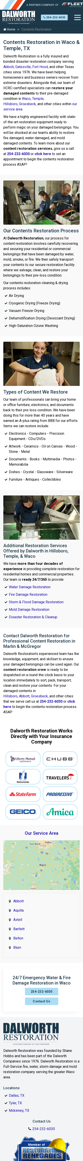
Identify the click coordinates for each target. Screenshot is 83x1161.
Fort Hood (40, 67)
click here (43, 154)
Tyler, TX (15, 1103)
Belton (18, 938)
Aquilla (18, 910)
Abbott (8, 67)
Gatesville (23, 67)
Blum (17, 947)
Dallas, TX (16, 1095)
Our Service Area (41, 833)
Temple (38, 99)
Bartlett (19, 929)
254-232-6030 (54, 17)
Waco (26, 99)
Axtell (17, 920)
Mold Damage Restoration (29, 609)
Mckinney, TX (19, 1110)
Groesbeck (27, 104)
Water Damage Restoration (29, 587)
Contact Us (41, 1001)
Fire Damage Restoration (28, 594)
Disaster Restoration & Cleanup (33, 617)
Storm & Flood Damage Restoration (36, 602)
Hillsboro (10, 104)
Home (9, 29)
